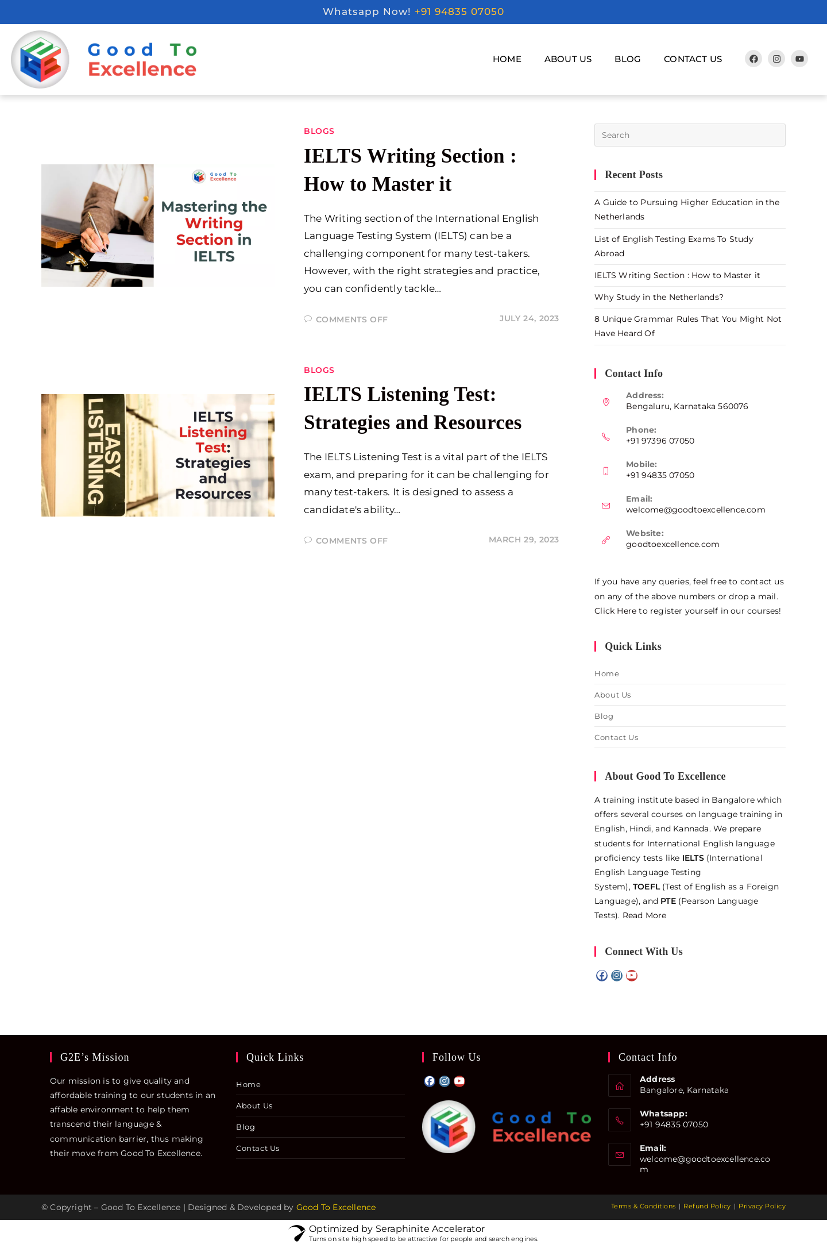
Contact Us (693, 58)
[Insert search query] (690, 135)
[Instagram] (617, 975)
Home (507, 58)
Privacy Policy (762, 1206)
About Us (568, 58)
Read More (645, 915)
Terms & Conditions (643, 1206)
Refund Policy (707, 1206)
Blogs (319, 131)
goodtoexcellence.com (673, 544)
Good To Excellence (336, 1207)
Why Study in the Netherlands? (659, 297)
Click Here (615, 611)
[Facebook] (602, 975)
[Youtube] (631, 975)
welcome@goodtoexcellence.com (696, 509)
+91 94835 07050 (459, 11)
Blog (628, 58)
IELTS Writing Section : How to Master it (677, 275)
